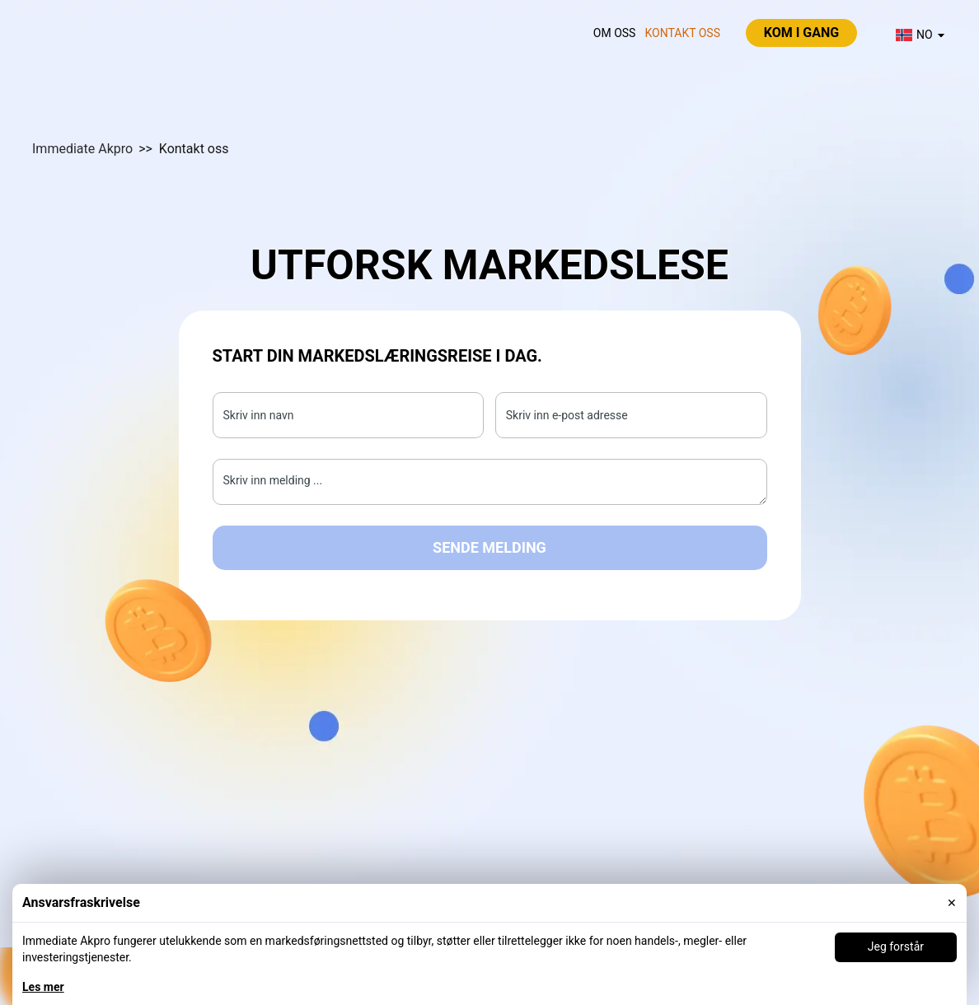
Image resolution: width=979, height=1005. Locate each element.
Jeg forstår (896, 946)
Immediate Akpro (82, 149)
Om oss (614, 33)
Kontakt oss (682, 33)
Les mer (43, 986)
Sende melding (489, 547)
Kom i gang (801, 32)
